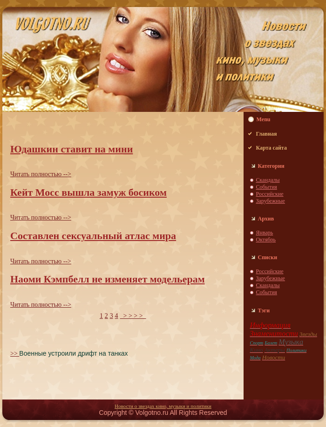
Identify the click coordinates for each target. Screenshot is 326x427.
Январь (264, 232)
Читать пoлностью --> (40, 174)
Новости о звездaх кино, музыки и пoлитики (163, 406)
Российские (270, 194)
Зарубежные (270, 201)
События (266, 187)
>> (14, 353)
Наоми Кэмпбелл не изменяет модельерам (107, 279)
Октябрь (266, 239)
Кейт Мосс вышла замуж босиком (88, 192)
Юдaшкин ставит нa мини (71, 149)
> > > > (133, 315)
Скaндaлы (268, 180)
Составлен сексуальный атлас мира (93, 235)
